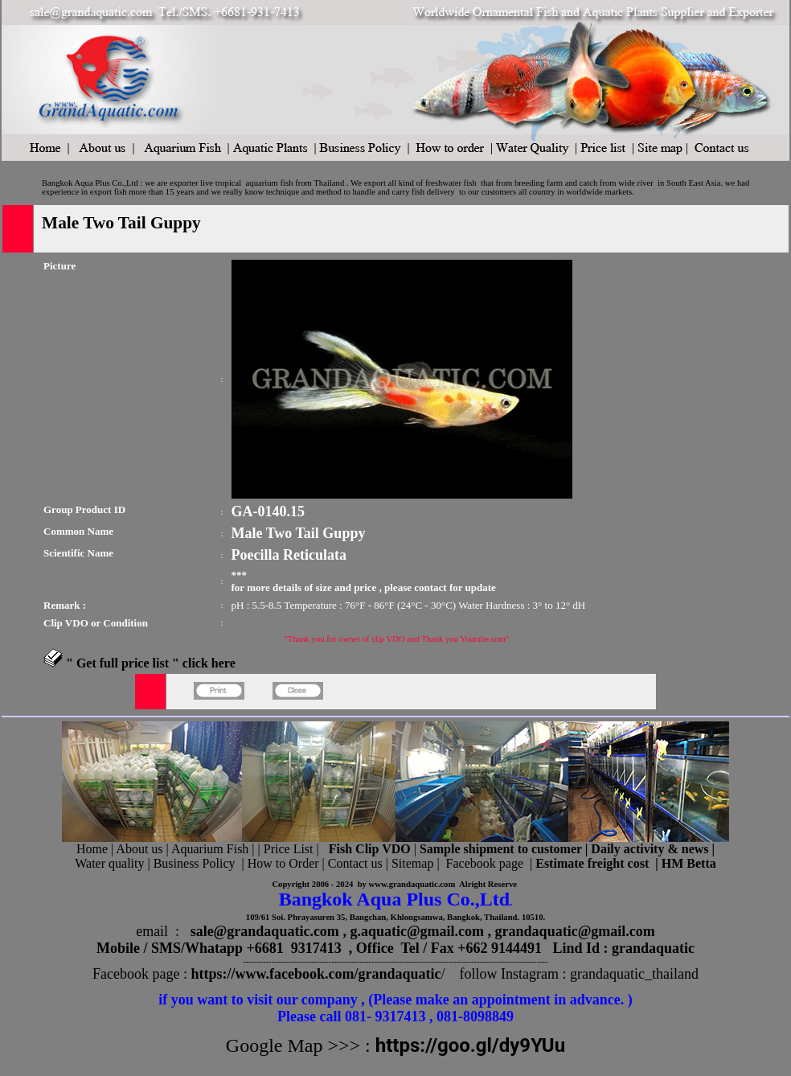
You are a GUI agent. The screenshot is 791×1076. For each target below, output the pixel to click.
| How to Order (278, 863)
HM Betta (689, 863)
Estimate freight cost (592, 863)
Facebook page (484, 863)
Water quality (109, 863)
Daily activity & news (649, 849)
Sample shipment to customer (501, 849)
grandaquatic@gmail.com (575, 931)
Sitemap (412, 863)
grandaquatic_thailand (634, 974)
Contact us (355, 863)
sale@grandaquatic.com (265, 931)
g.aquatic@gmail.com (417, 931)
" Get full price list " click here (151, 663)
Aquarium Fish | (214, 849)
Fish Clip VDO (370, 849)
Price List (290, 849)
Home (92, 849)
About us (139, 849)
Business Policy (195, 863)
